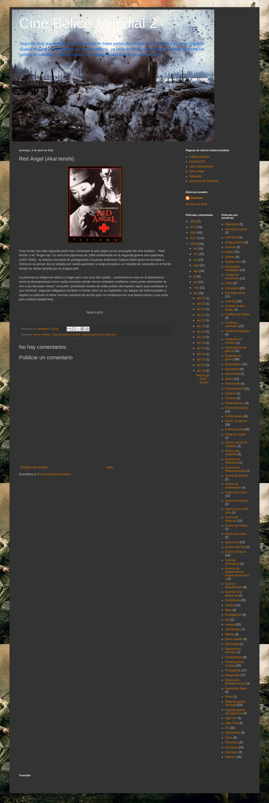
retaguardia (232, 675)
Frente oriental (234, 429)
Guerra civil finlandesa (232, 461)
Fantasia (230, 398)
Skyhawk (196, 198)
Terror (229, 737)
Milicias (229, 634)
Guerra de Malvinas (231, 519)
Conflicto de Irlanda (237, 314)
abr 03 (201, 370)
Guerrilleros (232, 600)
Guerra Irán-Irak (235, 547)
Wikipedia (195, 176)
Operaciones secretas (233, 650)
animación (231, 237)
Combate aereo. (235, 293)
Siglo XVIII (232, 723)
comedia (230, 301)
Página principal (199, 156)
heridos (46, 334)
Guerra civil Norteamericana (235, 469)
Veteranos (231, 752)
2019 (193, 227)
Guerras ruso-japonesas (234, 593)
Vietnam (230, 757)
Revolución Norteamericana (235, 681)
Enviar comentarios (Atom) (54, 474)
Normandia (232, 644)
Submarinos (232, 732)
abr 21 (201, 320)
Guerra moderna (235, 551)
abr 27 (201, 298)
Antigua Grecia (234, 242)
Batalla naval (233, 261)
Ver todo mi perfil (196, 204)
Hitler (228, 610)
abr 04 (201, 365)
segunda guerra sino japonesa (98, 334)
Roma (229, 696)
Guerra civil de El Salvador (236, 444)
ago (196, 271)
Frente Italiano (234, 416)
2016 (193, 243)
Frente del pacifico (237, 408)
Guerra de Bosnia (236, 475)
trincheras (231, 747)
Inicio (110, 467)
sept (197, 265)
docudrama (232, 369)
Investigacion (233, 614)
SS (227, 728)
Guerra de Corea (236, 492)
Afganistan (232, 224)
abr (196, 293)
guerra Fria (232, 542)
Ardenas (230, 247)
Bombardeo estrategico (232, 268)
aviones (230, 257)
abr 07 (201, 359)
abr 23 (201, 315)
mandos (230, 624)
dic (196, 248)
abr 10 (201, 348)
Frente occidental (236, 421)
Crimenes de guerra (233, 357)
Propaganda (233, 670)
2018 (193, 232)
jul (195, 276)
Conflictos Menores (237, 331)
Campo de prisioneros (232, 276)
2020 (193, 221)
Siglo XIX (231, 718)
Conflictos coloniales (231, 324)
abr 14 (201, 342)
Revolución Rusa (236, 688)
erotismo (230, 393)
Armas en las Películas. (204, 181)
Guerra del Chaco (236, 525)
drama (36, 334)
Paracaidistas (233, 657)
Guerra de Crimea (236, 500)
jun (196, 282)
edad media (232, 383)
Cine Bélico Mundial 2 (88, 23)
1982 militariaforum (201, 166)
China (229, 283)
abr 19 (201, 331)
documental (232, 373)
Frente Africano (234, 403)
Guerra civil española (232, 452)
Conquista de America (233, 341)
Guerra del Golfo (235, 534)
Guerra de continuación (233, 485)
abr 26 (201, 303)
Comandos (232, 288)
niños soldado (234, 639)
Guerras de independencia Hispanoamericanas (237, 573)
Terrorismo (232, 742)
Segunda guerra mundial (66, 334)
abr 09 (201, 354)
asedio (229, 252)
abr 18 (201, 337)
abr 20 (201, 326)
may (197, 287)
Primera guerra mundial (234, 663)
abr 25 (201, 309)
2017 (193, 238)
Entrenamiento (234, 388)
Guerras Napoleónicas (234, 585)
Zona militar (196, 171)
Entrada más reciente (33, 467)
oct (196, 259)
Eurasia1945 (197, 161)
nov (196, 254)
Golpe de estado (235, 434)
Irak (227, 619)
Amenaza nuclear (236, 229)
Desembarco (233, 364)
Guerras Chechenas (232, 561)
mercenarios (233, 629)
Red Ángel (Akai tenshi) (202, 379)
